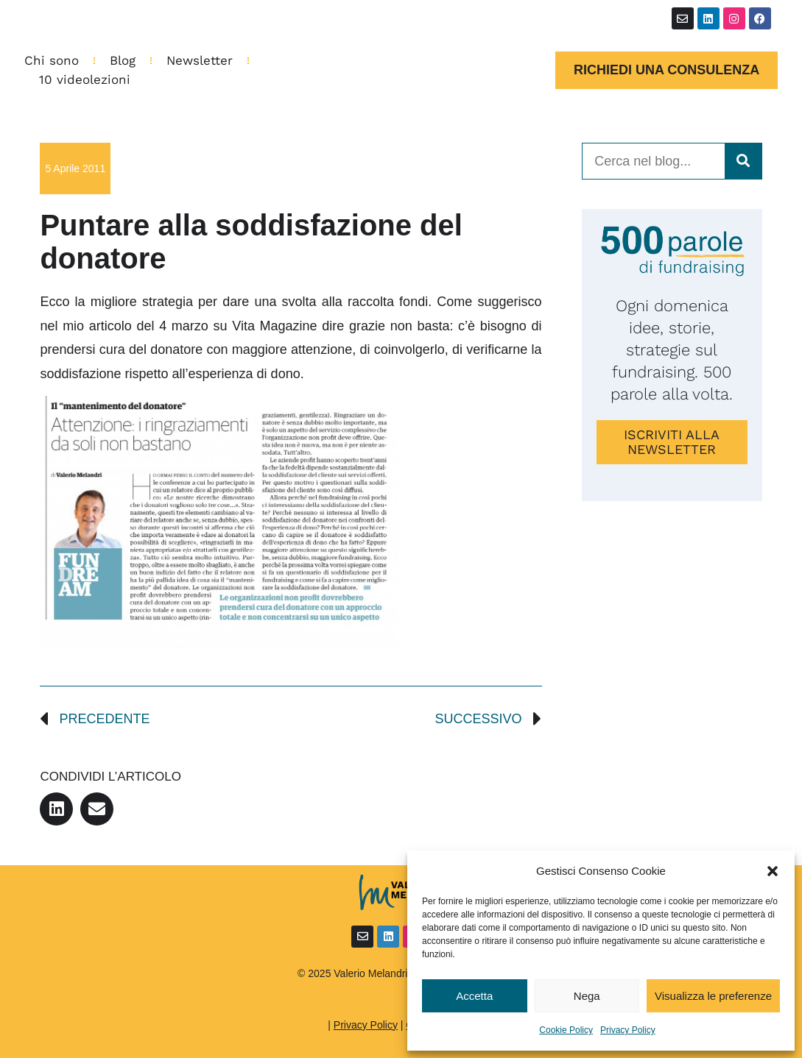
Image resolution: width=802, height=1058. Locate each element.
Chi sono (51, 60)
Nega (587, 996)
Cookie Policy (566, 1030)
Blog (123, 60)
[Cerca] (743, 161)
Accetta (474, 996)
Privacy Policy (627, 1030)
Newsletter (199, 60)
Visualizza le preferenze (713, 996)
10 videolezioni (84, 79)
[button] (772, 871)
